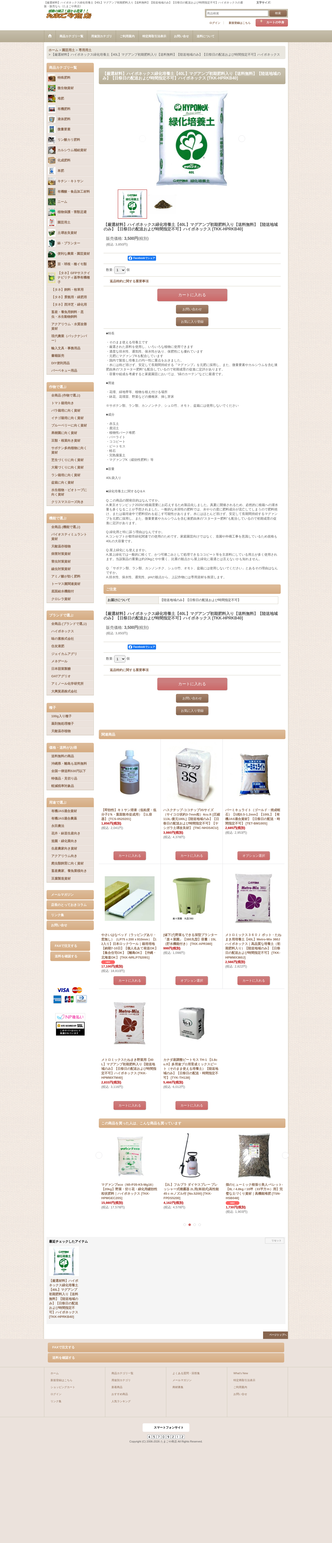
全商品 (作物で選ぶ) (65, 395)
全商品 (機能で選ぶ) (65, 527)
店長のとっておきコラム (69, 905)
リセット (276, 1240)
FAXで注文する (66, 946)
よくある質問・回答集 (186, 1373)
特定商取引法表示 (244, 1380)
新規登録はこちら (240, 22)
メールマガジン (62, 895)
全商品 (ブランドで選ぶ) (69, 624)
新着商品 (116, 1387)
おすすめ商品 (119, 1394)
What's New (240, 1373)
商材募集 (177, 1387)
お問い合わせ (192, 309)
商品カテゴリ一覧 (122, 1373)
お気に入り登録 (192, 321)
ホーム (55, 1373)
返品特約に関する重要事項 (129, 281)
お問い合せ (59, 925)
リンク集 (57, 915)
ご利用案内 (240, 1387)
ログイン (214, 22)
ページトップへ (278, 1334)
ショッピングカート (63, 1387)
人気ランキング (121, 1401)
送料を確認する (66, 956)
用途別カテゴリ (121, 1380)
